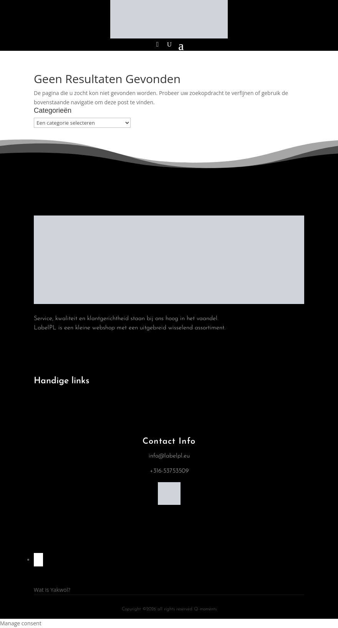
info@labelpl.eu (169, 456)
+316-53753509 (169, 471)
